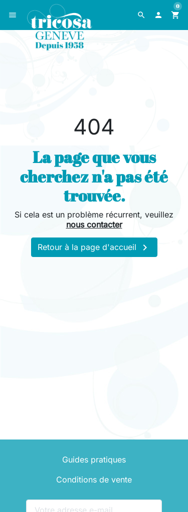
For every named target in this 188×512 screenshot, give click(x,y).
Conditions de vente (94, 479)
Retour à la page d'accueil (94, 248)
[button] (141, 15)
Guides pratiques (94, 459)
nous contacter (94, 225)
